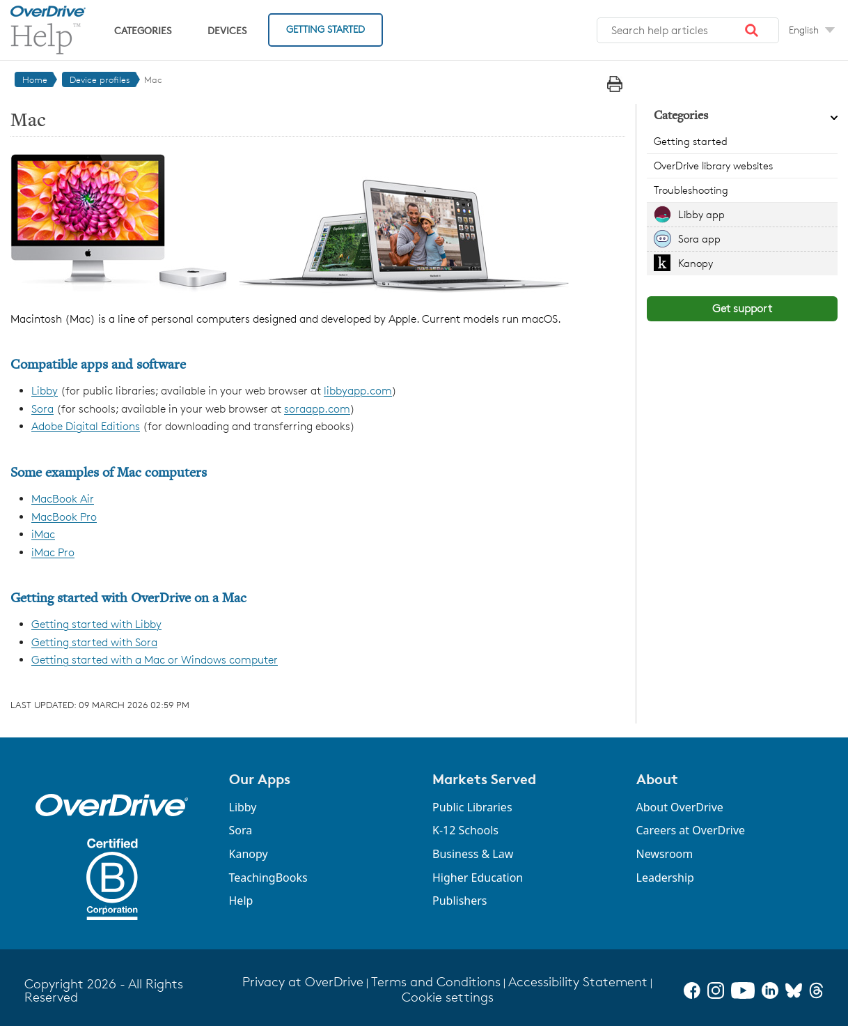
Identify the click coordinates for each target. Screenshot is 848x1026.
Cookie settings (448, 997)
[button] (751, 31)
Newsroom (664, 854)
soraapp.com (317, 408)
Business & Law (472, 854)
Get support (742, 308)
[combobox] (687, 31)
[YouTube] (743, 990)
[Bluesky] (793, 990)
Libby (44, 390)
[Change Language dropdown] (812, 30)
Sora (42, 408)
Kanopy (695, 263)
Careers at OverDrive (691, 830)
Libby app (701, 214)
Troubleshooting (691, 190)
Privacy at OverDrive (302, 982)
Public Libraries (472, 807)
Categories (142, 30)
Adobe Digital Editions (85, 426)
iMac (43, 534)
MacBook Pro (64, 516)
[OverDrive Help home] (48, 30)
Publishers (459, 900)
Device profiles (100, 79)
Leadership (665, 877)
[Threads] (816, 990)
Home (34, 79)
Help (241, 900)
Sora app (699, 238)
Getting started (691, 141)
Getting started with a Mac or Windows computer (154, 659)
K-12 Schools (465, 830)
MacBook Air (62, 498)
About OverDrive (679, 807)
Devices (226, 30)
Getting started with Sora (94, 642)
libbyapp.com (358, 390)
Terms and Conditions (436, 982)
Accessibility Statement (577, 982)
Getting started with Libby (96, 624)
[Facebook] (692, 990)
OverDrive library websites (713, 165)
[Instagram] (715, 990)
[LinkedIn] (770, 990)
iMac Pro (52, 552)
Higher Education (477, 877)
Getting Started (325, 29)
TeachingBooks (268, 877)
